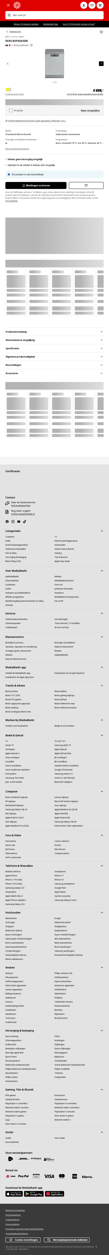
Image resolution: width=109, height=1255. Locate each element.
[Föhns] (57, 1036)
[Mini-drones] (60, 849)
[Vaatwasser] (10, 997)
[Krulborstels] (10, 1044)
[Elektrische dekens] (13, 930)
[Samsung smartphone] (65, 883)
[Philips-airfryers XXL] (63, 973)
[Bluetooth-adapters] (63, 781)
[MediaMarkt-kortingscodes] (67, 596)
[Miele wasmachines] (63, 942)
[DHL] (23, 1159)
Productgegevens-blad (14, 94)
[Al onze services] (62, 627)
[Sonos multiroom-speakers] (17, 769)
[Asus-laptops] (61, 805)
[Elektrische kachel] (63, 922)
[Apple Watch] (60, 891)
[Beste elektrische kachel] (65, 707)
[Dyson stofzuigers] (13, 934)
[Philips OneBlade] (62, 1068)
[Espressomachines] (63, 981)
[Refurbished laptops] (14, 805)
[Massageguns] (61, 1052)
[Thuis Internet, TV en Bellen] (67, 623)
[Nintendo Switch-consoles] (17, 1107)
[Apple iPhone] (11, 875)
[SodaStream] (11, 1022)
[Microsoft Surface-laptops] (66, 801)
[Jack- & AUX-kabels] (13, 781)
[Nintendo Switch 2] (63, 1119)
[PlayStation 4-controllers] (66, 1103)
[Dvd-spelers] (10, 773)
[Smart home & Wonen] (64, 549)
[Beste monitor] (11, 691)
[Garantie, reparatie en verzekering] (21, 646)
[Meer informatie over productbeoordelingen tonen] (31, 45)
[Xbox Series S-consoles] (15, 1123)
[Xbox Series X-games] (64, 1115)
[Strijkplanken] (61, 926)
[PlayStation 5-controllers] (16, 1103)
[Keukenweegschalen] (14, 1005)
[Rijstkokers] (60, 1014)
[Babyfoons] (59, 1056)
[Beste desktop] (11, 707)
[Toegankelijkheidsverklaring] (16, 1234)
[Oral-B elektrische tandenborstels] (70, 1064)
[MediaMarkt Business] (64, 580)
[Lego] (7, 1119)
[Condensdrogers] (13, 950)
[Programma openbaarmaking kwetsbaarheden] (24, 1229)
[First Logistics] (49, 1159)
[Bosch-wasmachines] (14, 942)
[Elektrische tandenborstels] (17, 1064)
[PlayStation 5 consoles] (65, 1111)
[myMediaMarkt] (12, 576)
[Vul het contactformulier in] (23, 514)
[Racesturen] (60, 1095)
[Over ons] (59, 584)
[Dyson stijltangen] (62, 1048)
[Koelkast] (58, 997)
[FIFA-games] (10, 1095)
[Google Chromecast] (63, 769)
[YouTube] (20, 521)
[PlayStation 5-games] (14, 1115)
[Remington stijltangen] (15, 1048)
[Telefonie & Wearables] (15, 549)
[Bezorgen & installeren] (65, 642)
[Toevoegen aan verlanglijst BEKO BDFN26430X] (101, 32)
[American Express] (74, 1176)
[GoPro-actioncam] (13, 857)
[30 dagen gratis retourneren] (18, 650)
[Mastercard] (62, 1176)
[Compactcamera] (62, 853)
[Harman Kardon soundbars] (67, 765)
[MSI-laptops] (10, 813)
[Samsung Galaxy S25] (14, 887)
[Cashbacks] (10, 584)
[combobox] (57, 15)
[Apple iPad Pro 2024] (14, 817)
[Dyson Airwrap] (11, 1036)
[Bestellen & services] (14, 642)
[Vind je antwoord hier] (20, 505)
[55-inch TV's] (60, 741)
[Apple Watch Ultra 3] (14, 896)
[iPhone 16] (59, 879)
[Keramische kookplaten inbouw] (69, 955)
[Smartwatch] (10, 891)
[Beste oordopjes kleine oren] (18, 711)
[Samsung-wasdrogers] (65, 950)
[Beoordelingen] (8, 45)
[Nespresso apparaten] (64, 985)
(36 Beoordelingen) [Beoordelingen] (21, 45)
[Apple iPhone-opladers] (15, 900)
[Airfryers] (9, 973)
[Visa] (49, 1176)
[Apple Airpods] (61, 749)
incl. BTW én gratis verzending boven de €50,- (85, 94)
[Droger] (58, 918)
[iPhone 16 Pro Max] (13, 883)
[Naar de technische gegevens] (17, 148)
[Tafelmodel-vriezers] (64, 1001)
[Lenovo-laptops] (62, 797)
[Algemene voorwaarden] (15, 1210)
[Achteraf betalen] (87, 1177)
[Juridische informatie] (64, 588)
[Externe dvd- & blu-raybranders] (69, 825)
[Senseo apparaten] (13, 989)
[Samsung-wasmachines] (16, 946)
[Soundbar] (9, 761)
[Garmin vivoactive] (63, 896)
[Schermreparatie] (13, 623)
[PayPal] (23, 1176)
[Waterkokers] (60, 993)
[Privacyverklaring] (12, 1224)
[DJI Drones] (10, 849)
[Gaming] (58, 553)
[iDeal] (10, 1176)
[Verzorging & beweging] (15, 557)
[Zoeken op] (9, 15)
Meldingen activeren (36, 185)
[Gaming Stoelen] (12, 1099)
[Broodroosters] (61, 1018)
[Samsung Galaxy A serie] (65, 900)
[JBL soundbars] (61, 761)
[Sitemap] (9, 605)
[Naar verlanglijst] (91, 5)
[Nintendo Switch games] (15, 1111)
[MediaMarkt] (43, 5)
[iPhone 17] (59, 875)
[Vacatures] (59, 592)
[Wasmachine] (11, 918)
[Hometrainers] (11, 1081)
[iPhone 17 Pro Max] (13, 879)
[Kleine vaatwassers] (14, 959)
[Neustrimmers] (11, 1073)
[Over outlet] (60, 1138)
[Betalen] (58, 650)
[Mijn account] (83, 5)
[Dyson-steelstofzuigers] (65, 934)
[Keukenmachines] (62, 1005)
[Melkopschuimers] (13, 993)
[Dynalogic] (36, 1159)
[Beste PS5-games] (13, 699)
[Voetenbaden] (61, 1060)
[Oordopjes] (10, 749)
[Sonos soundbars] (13, 765)
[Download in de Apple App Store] (19, 677)
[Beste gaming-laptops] (65, 695)
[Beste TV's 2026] (12, 695)
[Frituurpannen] (11, 977)
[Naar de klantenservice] (15, 659)
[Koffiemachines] (62, 977)
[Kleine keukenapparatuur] (66, 540)
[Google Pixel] (60, 887)
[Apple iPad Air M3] (62, 817)
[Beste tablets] (61, 691)
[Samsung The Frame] (14, 777)
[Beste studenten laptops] (16, 797)
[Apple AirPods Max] (63, 753)
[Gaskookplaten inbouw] (15, 955)
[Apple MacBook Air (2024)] (66, 809)
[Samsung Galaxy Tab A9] (65, 821)
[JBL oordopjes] (61, 757)
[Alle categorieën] (8, 5)
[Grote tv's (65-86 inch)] (65, 777)
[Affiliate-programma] (14, 596)
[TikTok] (26, 521)
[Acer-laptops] (11, 821)
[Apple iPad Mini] (61, 813)
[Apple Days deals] (62, 561)
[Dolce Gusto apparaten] (15, 985)
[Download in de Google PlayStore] (70, 673)
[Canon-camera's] (62, 841)
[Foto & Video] (11, 553)
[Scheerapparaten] (13, 1040)
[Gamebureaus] (61, 1099)
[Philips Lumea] (11, 1077)
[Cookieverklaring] (12, 1220)
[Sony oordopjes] (12, 757)
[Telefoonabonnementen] (16, 619)
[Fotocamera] (10, 841)
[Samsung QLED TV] (63, 745)
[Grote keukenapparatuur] (16, 544)
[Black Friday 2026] (13, 561)
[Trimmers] (59, 1073)
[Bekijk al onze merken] (64, 725)
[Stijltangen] (59, 1044)
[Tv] (56, 536)
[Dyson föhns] (11, 1056)
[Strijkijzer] (9, 926)
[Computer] (9, 536)
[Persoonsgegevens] (13, 1215)
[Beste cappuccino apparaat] (17, 703)
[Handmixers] (10, 1014)
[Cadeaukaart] (11, 627)
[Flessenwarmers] (12, 1060)
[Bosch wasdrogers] (63, 946)
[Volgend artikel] (101, 63)
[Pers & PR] (59, 601)
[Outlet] (8, 588)
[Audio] (7, 540)
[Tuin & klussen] (61, 557)
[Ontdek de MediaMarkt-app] (17, 673)
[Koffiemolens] (61, 989)
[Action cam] (10, 845)
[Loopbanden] (60, 1077)
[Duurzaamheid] (12, 580)
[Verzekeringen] (61, 619)
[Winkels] (58, 576)
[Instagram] (14, 521)
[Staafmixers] (10, 1009)
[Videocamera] (11, 853)
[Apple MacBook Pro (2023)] (17, 825)
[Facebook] (8, 521)
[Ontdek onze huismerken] (16, 725)
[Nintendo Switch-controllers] (67, 1107)
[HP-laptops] (10, 801)
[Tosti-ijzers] (10, 1018)
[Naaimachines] (61, 930)
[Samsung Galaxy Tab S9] (16, 809)
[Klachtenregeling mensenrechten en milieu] (24, 601)
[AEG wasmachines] (63, 938)
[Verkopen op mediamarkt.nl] (17, 592)
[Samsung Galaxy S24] (14, 904)
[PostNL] (10, 1159)
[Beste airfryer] (61, 699)
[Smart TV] (9, 745)
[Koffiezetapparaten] (14, 981)
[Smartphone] (60, 871)
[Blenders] (59, 1009)
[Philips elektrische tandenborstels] (20, 1068)
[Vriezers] (9, 1001)
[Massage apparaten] (14, 1052)
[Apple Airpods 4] (12, 753)
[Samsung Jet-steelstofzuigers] (18, 938)
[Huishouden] (60, 544)
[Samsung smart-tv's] (64, 773)
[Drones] (58, 845)
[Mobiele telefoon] (13, 871)
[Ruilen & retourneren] (64, 646)
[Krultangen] (60, 1040)
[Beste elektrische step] (65, 703)
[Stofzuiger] (10, 922)
